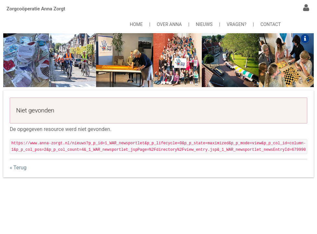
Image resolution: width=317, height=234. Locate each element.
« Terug (18, 167)
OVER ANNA (169, 24)
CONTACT (271, 24)
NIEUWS (204, 24)
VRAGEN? (237, 24)
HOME (136, 24)
